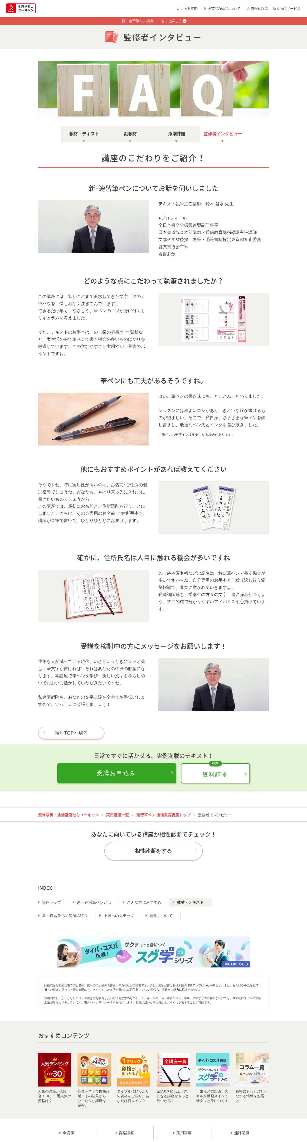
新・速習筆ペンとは (94, 902)
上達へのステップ (119, 916)
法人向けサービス (287, 8)
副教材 (130, 133)
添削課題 (176, 133)
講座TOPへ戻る (71, 733)
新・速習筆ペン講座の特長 (65, 916)
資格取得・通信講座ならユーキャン (68, 815)
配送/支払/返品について (222, 8)
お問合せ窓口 (257, 8)
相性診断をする (153, 851)
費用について (161, 916)
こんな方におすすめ (144, 902)
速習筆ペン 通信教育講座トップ (163, 815)
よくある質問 (186, 8)
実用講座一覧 (117, 815)
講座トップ (51, 902)
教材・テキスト (84, 133)
